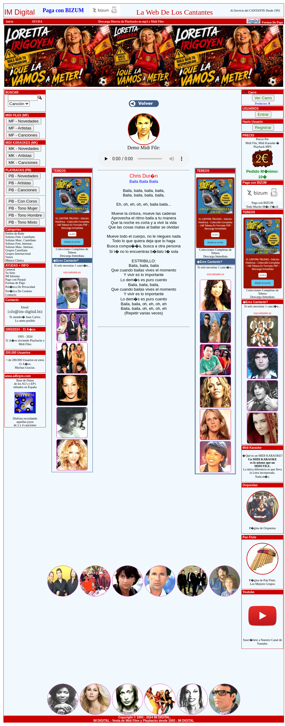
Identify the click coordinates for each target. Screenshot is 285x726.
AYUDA (37, 21)
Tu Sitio (10, 272)
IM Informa (12, 276)
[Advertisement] (143, 522)
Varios (9, 257)
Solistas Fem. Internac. (19, 243)
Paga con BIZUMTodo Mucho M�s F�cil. (263, 203)
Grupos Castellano (16, 250)
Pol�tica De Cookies (18, 291)
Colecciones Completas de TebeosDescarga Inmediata (72, 251)
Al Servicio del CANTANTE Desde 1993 (255, 10)
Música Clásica (14, 260)
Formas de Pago (15, 283)
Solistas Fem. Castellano (20, 237)
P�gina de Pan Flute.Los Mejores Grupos (262, 579)
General (10, 269)
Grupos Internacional (18, 253)
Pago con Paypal (15, 279)
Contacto (10, 294)
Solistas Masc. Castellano (20, 240)
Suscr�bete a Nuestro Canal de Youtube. (262, 638)
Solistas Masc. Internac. (19, 247)
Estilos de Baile (14, 233)
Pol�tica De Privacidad (20, 287)
